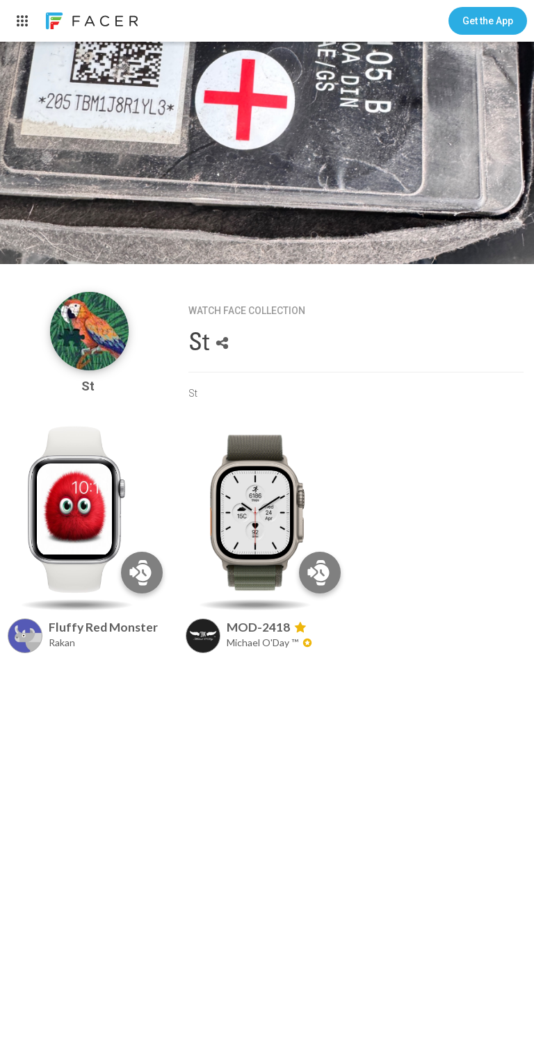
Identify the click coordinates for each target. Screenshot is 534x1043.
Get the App (487, 20)
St (89, 386)
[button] (487, 20)
